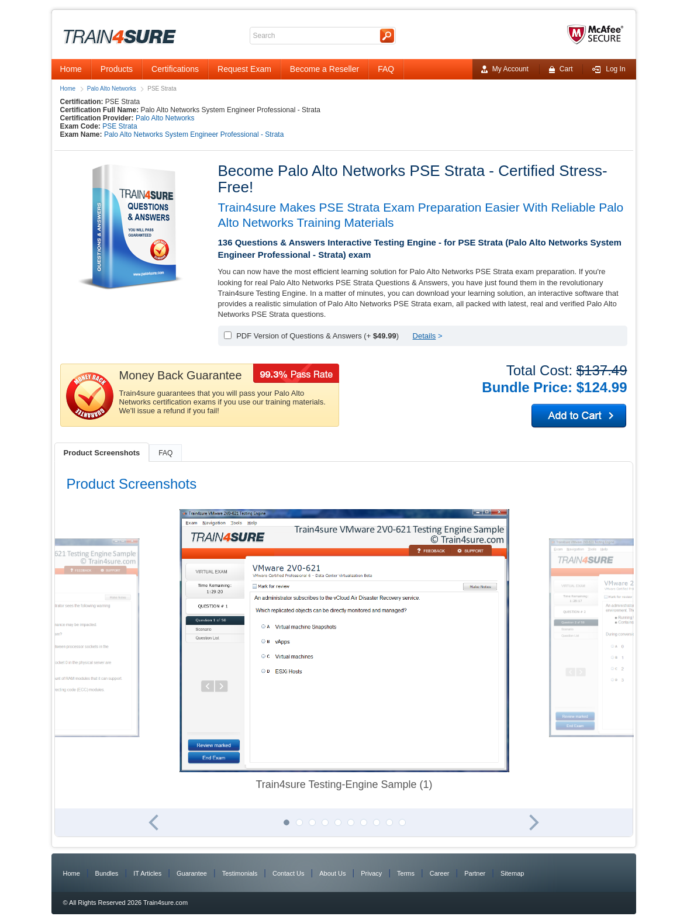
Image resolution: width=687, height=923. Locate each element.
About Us (332, 873)
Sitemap (512, 873)
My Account (505, 69)
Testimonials (240, 873)
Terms (406, 873)
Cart (560, 69)
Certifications (175, 69)
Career (440, 873)
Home (71, 69)
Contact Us (288, 873)
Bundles (107, 873)
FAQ (386, 69)
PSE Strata (119, 126)
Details (424, 335)
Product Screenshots (102, 452)
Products (117, 69)
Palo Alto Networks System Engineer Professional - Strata (194, 134)
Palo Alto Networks (111, 88)
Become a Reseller (324, 69)
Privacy (371, 873)
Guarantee (192, 873)
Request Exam (244, 69)
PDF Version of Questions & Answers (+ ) (317, 335)
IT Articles (147, 873)
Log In (609, 69)
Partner (474, 873)
